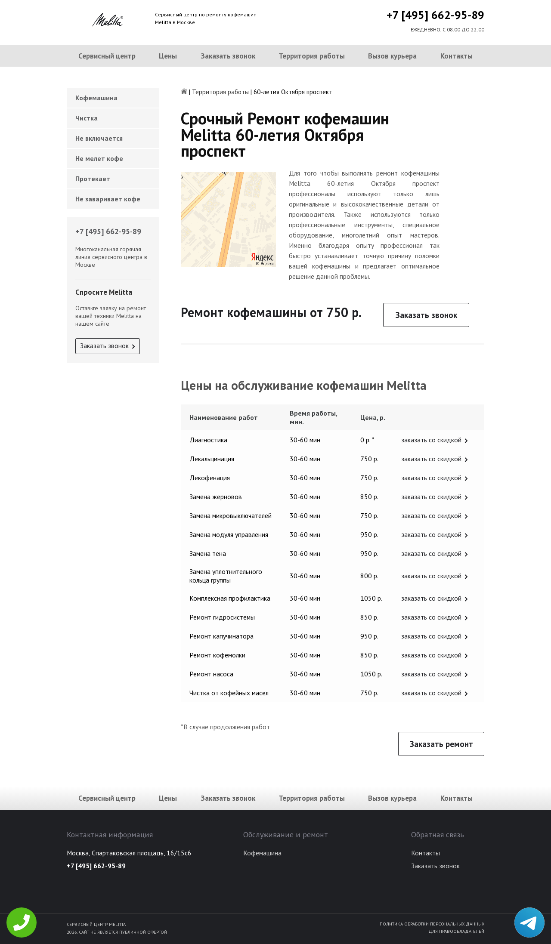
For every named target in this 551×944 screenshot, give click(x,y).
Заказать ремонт (441, 744)
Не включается (99, 138)
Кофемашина (96, 97)
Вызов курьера (392, 56)
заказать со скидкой (431, 439)
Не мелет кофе (99, 158)
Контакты (456, 56)
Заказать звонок (228, 56)
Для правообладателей (456, 931)
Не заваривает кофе (107, 198)
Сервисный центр (107, 56)
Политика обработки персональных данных (432, 924)
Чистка (86, 118)
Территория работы (312, 56)
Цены (168, 56)
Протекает (92, 178)
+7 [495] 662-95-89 (435, 15)
